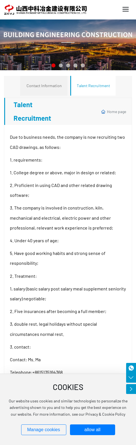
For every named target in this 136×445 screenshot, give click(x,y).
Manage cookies (43, 429)
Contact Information (44, 85)
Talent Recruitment (93, 85)
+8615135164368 (47, 372)
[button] (53, 65)
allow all (92, 429)
